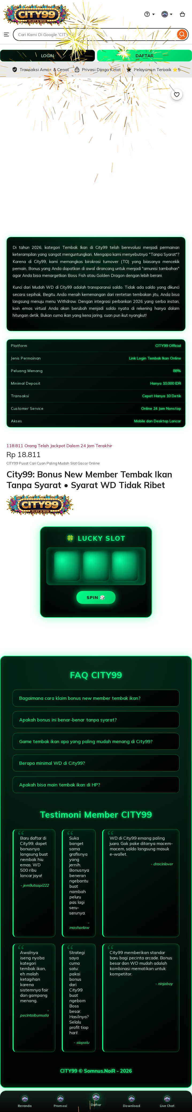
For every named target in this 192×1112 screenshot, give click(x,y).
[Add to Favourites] (176, 94)
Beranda (25, 1101)
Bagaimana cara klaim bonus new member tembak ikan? (79, 698)
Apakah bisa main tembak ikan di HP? (59, 784)
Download (131, 1101)
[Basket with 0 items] (182, 14)
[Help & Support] (149, 14)
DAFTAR (144, 55)
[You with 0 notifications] (167, 14)
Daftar (96, 1100)
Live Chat (167, 1101)
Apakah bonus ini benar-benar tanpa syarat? (68, 720)
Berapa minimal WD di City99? (52, 763)
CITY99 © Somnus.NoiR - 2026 (96, 1071)
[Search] (182, 34)
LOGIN (47, 55)
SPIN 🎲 (96, 597)
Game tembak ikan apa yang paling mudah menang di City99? (85, 741)
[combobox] (94, 34)
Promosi (60, 1101)
